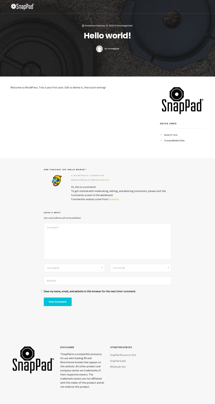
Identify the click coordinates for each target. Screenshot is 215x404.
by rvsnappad (107, 48)
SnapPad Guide (118, 361)
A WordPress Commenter (87, 175)
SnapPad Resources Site (123, 355)
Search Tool (170, 135)
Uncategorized (124, 25)
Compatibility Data (174, 140)
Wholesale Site (118, 366)
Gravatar (114, 199)
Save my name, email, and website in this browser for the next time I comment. (90, 291)
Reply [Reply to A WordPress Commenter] (107, 180)
